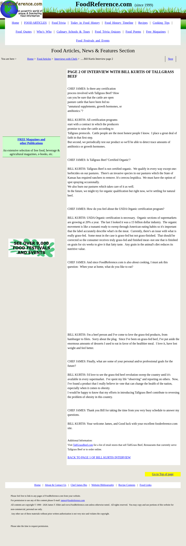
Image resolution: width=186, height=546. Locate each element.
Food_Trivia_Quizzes (107, 31)
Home (30, 59)
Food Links (145, 485)
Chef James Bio (79, 485)
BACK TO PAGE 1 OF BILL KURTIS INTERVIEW (99, 457)
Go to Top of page (163, 474)
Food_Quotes (24, 31)
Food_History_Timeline (119, 22)
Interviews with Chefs (65, 59)
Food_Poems (133, 31)
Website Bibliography (102, 485)
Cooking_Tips (161, 22)
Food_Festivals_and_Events (92, 40)
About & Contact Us (55, 485)
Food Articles (44, 59)
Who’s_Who (44, 31)
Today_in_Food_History (85, 22)
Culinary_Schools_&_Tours (73, 31)
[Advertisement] (31, 95)
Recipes (143, 22)
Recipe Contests (126, 485)
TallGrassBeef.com (83, 445)
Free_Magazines (156, 31)
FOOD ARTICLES (35, 22)
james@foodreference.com (73, 500)
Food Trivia (59, 22)
